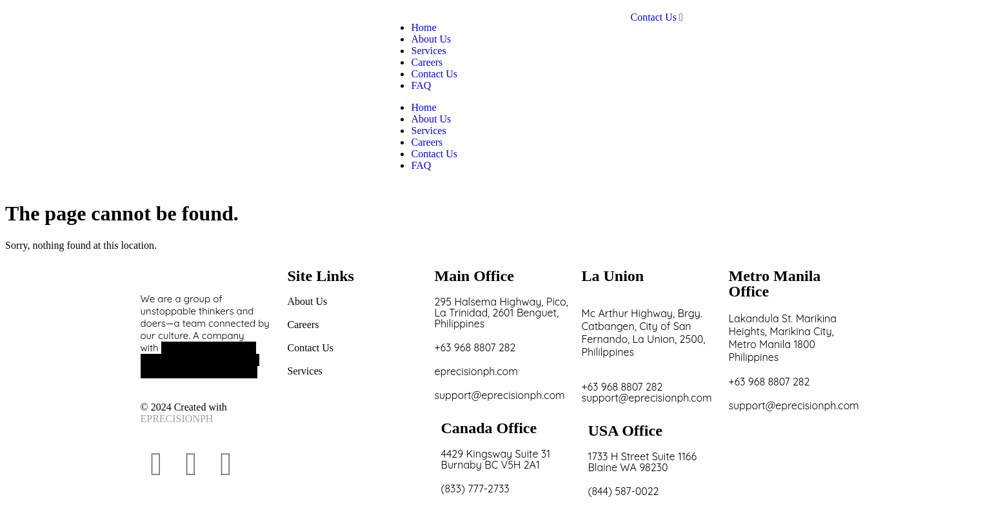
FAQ (421, 165)
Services (428, 130)
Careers (426, 142)
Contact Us (434, 153)
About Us (431, 118)
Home (423, 107)
